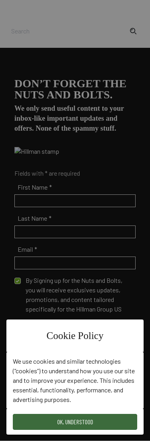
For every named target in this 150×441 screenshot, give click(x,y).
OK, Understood (75, 421)
